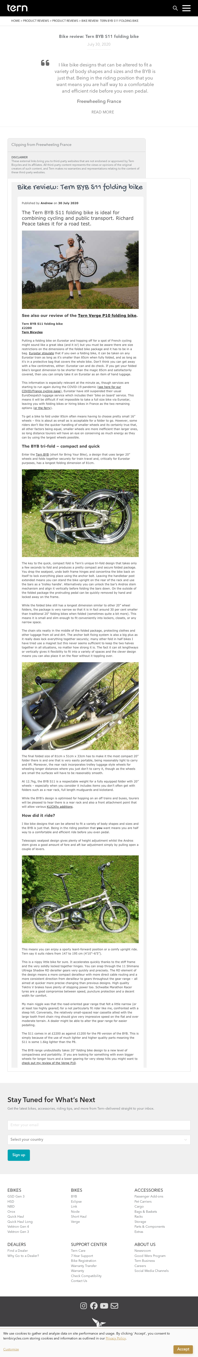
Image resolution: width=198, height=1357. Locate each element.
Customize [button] (11, 1349)
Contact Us (79, 1281)
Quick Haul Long (20, 1221)
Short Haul (79, 1216)
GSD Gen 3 (16, 1196)
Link (74, 1206)
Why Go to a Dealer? (23, 1256)
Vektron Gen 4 (18, 1226)
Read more (103, 112)
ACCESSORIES (148, 1190)
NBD (11, 1206)
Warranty (77, 1271)
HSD (10, 1201)
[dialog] (99, 1343)
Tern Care (78, 1250)
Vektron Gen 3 (18, 1232)
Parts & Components (149, 1226)
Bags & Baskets (145, 1211)
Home (15, 21)
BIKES (76, 1190)
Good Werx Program (150, 1256)
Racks (138, 1216)
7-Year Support (82, 1256)
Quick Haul (15, 1216)
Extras (138, 1232)
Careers (140, 1266)
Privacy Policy (116, 1338)
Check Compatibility (86, 1276)
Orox (11, 1211)
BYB (74, 1196)
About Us (145, 1245)
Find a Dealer (17, 1250)
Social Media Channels (151, 1271)
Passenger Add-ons (148, 1196)
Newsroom (142, 1250)
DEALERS (16, 1245)
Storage (140, 1221)
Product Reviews (36, 21)
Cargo (139, 1206)
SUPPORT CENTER (89, 1245)
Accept (183, 1349)
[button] (186, 8)
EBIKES (14, 1190)
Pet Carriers (143, 1201)
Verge (75, 1221)
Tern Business (144, 1261)
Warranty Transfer (84, 1266)
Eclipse (76, 1201)
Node (75, 1211)
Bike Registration (83, 1261)
